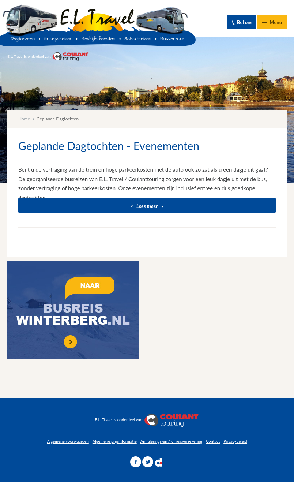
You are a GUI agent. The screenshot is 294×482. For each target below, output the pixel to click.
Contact (213, 441)
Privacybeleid (235, 441)
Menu (269, 24)
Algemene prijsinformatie (115, 441)
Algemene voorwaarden (68, 441)
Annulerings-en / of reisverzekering (171, 441)
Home (24, 119)
